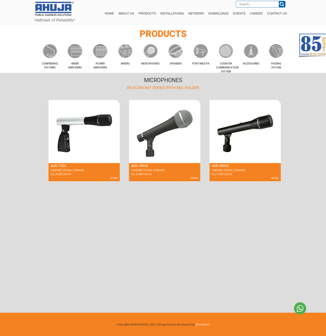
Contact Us (277, 13)
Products (147, 13)
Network (196, 13)
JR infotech (203, 324)
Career (256, 13)
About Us (126, 13)
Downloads (218, 13)
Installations (172, 13)
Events (239, 13)
